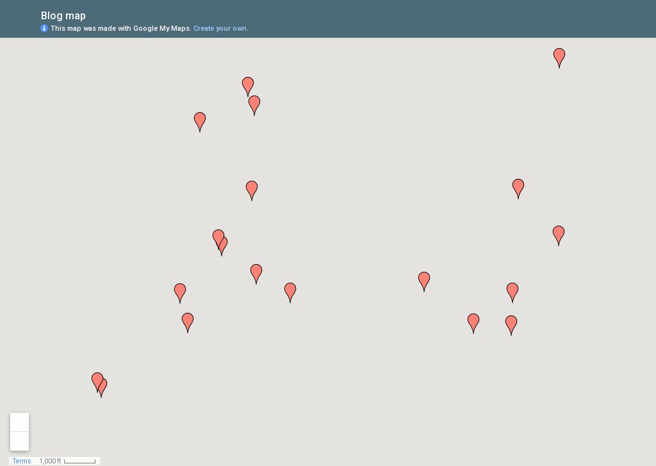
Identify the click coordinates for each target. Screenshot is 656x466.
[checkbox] (95, 14)
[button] (424, 282)
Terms (22, 461)
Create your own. (221, 28)
